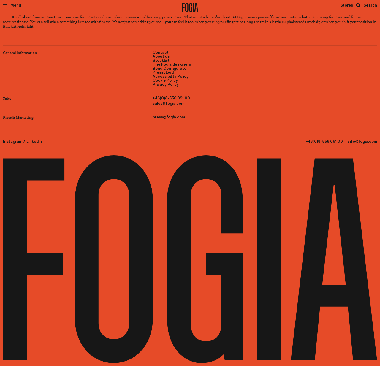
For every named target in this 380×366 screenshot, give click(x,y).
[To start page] (190, 7)
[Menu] (12, 5)
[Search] (366, 5)
